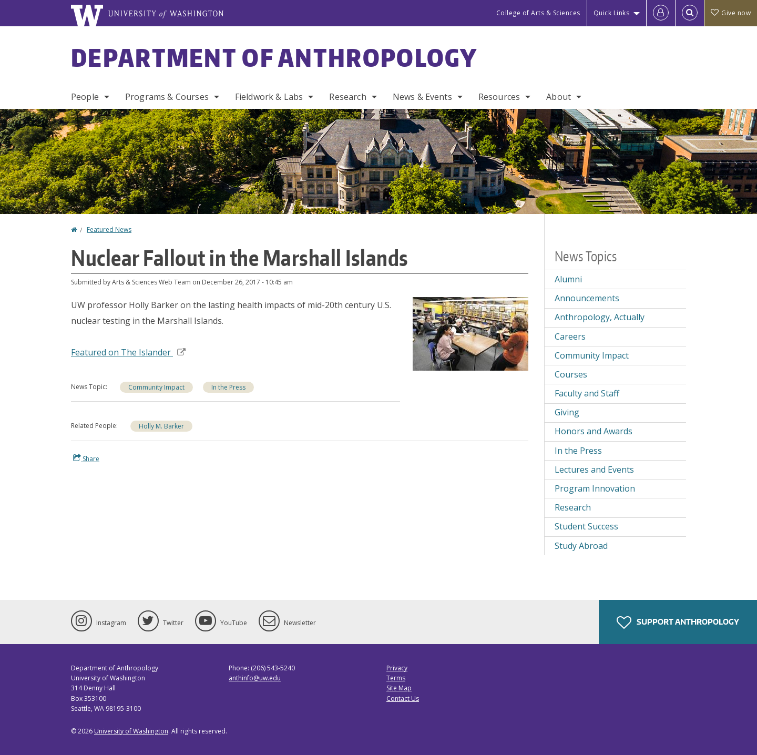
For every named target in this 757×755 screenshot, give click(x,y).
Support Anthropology (678, 622)
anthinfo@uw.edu (255, 678)
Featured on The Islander (128, 352)
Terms (395, 678)
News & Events (422, 97)
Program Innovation (595, 488)
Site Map (399, 687)
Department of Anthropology (274, 57)
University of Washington (131, 731)
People (85, 97)
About (558, 97)
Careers (570, 336)
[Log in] (661, 13)
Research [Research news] (573, 507)
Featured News (109, 229)
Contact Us (402, 698)
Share (86, 458)
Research (347, 97)
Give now (731, 12)
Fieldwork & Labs (269, 97)
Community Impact (156, 387)
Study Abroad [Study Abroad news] (581, 546)
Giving (567, 412)
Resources (499, 97)
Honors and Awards (593, 431)
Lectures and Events (594, 469)
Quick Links (612, 12)
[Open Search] (690, 13)
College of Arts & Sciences (538, 12)
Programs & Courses (167, 97)
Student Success (586, 526)
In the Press (228, 387)
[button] (470, 333)
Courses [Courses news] (571, 374)
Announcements (587, 298)
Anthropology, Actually (600, 317)
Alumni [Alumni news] (568, 279)
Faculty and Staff (587, 393)
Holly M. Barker (161, 426)
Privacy (396, 668)
